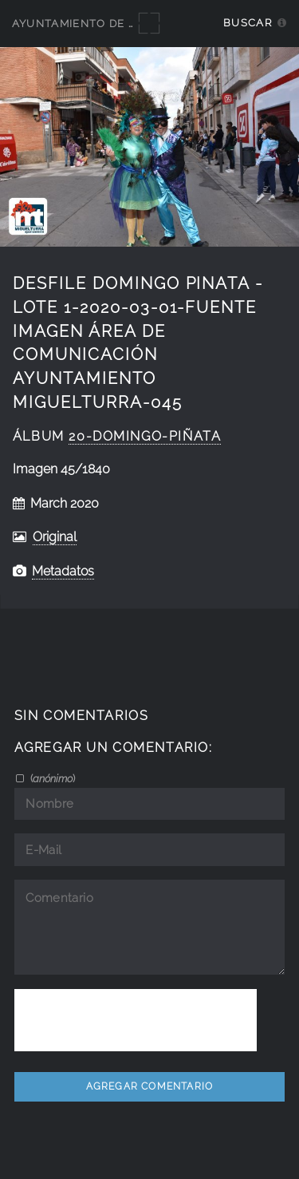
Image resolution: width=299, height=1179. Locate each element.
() (51, 778)
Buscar (247, 23)
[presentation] (135, 1020)
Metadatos (63, 571)
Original (55, 536)
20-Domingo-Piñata (145, 436)
